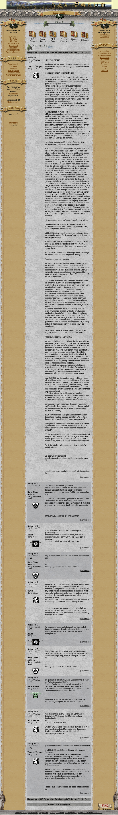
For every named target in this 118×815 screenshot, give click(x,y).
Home (55, 13)
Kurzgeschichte (13, 50)
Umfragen (104, 62)
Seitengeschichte (57, 813)
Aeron (30, 535)
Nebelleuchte (33, 686)
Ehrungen (69, 813)
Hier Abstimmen (105, 808)
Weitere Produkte (13, 52)
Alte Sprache (13, 71)
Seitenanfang (97, 813)
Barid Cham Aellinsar (33, 493)
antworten (85, 477)
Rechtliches (33, 813)
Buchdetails (13, 46)
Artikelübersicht (104, 55)
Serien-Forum (43, 39)
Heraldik (13, 68)
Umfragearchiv (13, 102)
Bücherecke (104, 58)
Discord (104, 71)
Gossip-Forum (74, 39)
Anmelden (104, 37)
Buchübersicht (13, 43)
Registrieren (105, 35)
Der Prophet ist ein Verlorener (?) (65, 52)
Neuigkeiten (104, 51)
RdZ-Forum (33, 39)
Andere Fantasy (64, 39)
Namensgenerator (13, 75)
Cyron (30, 591)
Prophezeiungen (13, 73)
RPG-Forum (53, 39)
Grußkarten (104, 60)
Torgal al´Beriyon (35, 66)
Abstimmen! (13, 93)
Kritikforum (85, 39)
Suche (62, 13)
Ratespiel (104, 64)
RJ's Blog (13, 41)
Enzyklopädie (13, 64)
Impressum (43, 813)
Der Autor (13, 39)
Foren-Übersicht (104, 53)
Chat (104, 68)
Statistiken (86, 813)
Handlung (13, 48)
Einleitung (13, 37)
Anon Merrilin (33, 720)
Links (104, 66)
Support (77, 813)
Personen (13, 66)
